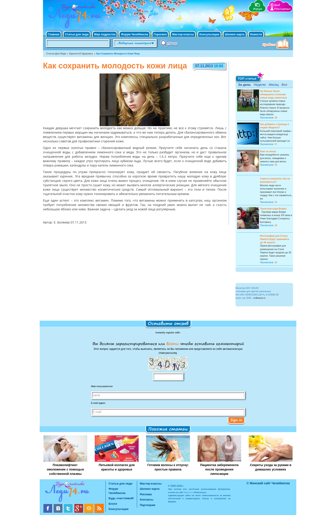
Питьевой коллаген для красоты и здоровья (117, 467)
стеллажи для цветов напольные (253, 291)
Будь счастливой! (121, 498)
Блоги (113, 503)
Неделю (260, 84)
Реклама (146, 494)
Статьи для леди (77, 34)
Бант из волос (268, 151)
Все (284, 84)
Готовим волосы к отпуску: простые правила (168, 467)
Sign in (236, 420)
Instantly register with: (167, 332)
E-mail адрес (98, 403)
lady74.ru (188, 492)
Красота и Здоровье (81, 53)
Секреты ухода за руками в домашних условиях (270, 467)
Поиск (169, 43)
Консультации (209, 34)
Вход (277, 5)
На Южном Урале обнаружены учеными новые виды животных (273, 94)
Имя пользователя (102, 386)
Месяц (274, 84)
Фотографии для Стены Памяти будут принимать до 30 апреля (274, 239)
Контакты (146, 499)
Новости (256, 34)
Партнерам (147, 505)
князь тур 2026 (243, 298)
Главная (53, 34)
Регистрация (282, 9)
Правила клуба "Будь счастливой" (276, 44)
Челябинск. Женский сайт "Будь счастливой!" (74, 17)
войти (172, 343)
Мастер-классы (183, 34)
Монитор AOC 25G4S (247, 288)
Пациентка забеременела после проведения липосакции (219, 469)
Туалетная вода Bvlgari (273, 208)
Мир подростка (104, 34)
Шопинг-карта (235, 34)
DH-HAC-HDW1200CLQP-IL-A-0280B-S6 (257, 294)
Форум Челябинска (134, 34)
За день (244, 84)
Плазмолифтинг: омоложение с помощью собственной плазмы (65, 469)
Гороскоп (160, 34)
